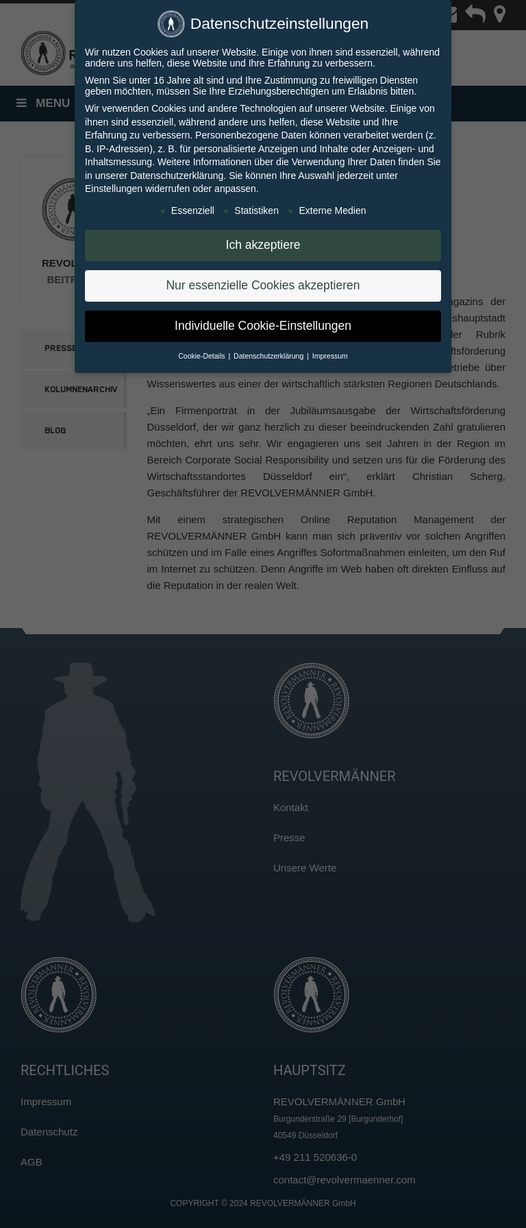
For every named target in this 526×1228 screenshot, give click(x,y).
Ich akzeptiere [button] (263, 241)
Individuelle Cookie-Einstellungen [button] (263, 322)
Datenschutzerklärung (176, 171)
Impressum (330, 352)
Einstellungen (113, 185)
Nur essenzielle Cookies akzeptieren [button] (263, 282)
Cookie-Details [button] (202, 352)
